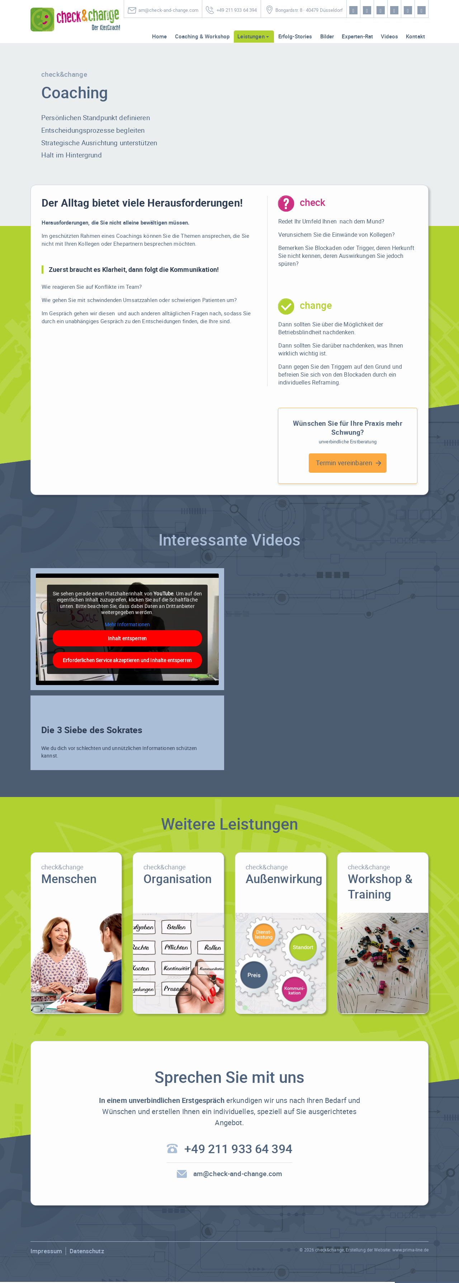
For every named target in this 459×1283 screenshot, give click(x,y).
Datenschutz (87, 1252)
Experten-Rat (357, 36)
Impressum (46, 1252)
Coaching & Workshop (202, 36)
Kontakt (415, 36)
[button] (16, 1267)
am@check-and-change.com (168, 10)
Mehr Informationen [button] (127, 624)
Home (159, 36)
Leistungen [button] (250, 36)
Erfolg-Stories (295, 36)
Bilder (327, 36)
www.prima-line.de (410, 1251)
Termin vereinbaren (344, 462)
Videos (389, 36)
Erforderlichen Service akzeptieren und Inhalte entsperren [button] (127, 660)
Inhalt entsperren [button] (127, 638)
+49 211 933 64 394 (237, 10)
